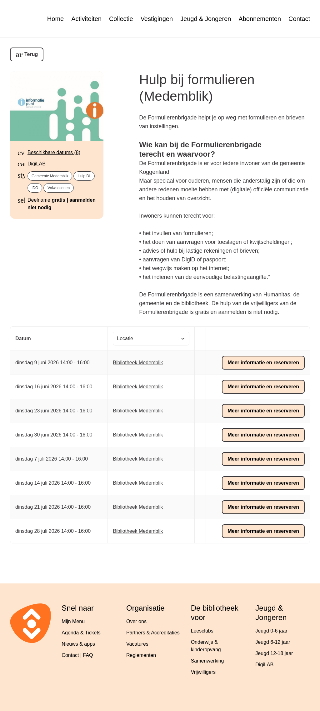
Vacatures (137, 644)
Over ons (136, 621)
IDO (35, 188)
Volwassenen (59, 188)
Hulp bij (84, 176)
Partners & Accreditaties (153, 632)
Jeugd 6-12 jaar (272, 642)
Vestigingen (157, 18)
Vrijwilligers (203, 672)
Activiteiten (86, 18)
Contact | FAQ (77, 655)
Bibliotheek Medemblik (138, 362)
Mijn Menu (73, 621)
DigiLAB (264, 664)
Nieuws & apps (78, 644)
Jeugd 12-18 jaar (274, 653)
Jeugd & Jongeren (205, 18)
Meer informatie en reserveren (263, 362)
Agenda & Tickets (81, 632)
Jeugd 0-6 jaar (271, 630)
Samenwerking (207, 660)
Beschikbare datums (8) (54, 152)
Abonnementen (259, 18)
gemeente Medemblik (50, 176)
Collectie (121, 18)
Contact (299, 18)
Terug (31, 54)
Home (55, 18)
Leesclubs (202, 630)
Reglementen (141, 655)
